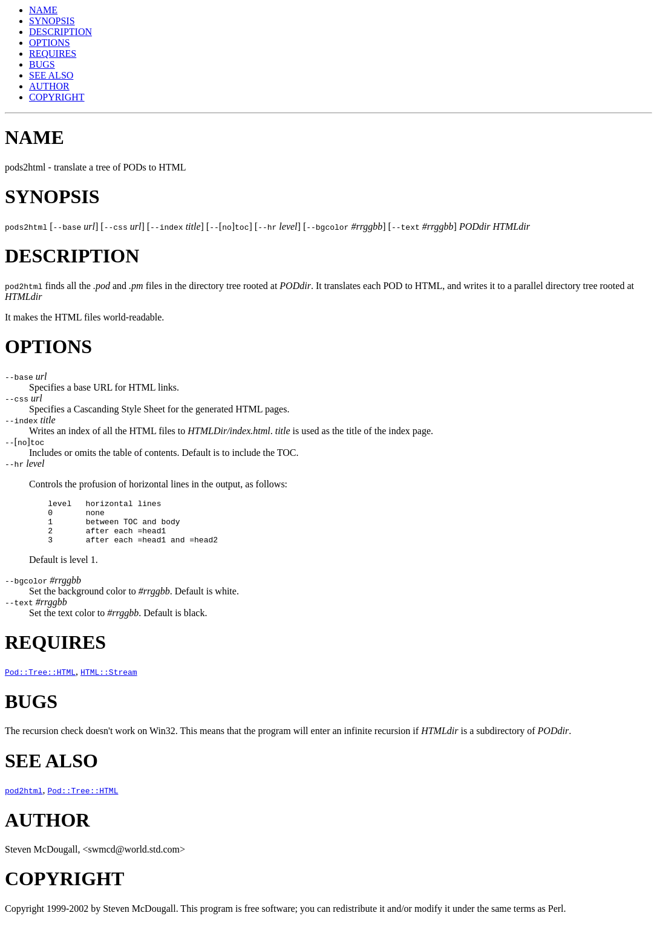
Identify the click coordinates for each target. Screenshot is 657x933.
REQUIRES (52, 53)
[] (24, 442)
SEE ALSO (51, 75)
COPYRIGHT (57, 97)
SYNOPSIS (52, 21)
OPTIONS (49, 42)
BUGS (42, 64)
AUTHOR (49, 86)
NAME (43, 10)
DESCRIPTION (60, 32)
